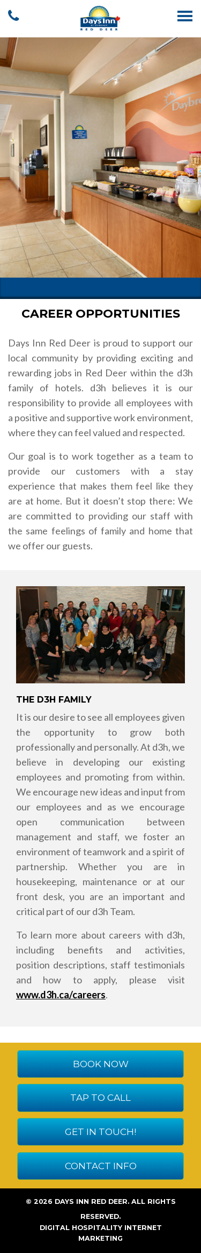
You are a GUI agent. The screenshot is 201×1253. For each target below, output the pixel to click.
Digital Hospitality (81, 1228)
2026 (43, 1201)
